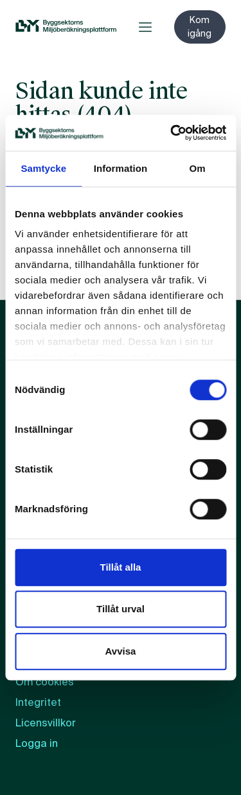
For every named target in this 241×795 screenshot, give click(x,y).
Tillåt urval (120, 608)
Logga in (36, 743)
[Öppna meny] (145, 27)
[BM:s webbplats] (65, 27)
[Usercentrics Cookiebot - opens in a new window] (171, 132)
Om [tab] (198, 168)
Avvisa (120, 651)
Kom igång (199, 26)
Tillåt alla (120, 567)
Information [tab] (121, 168)
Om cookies (44, 682)
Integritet (38, 702)
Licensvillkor (45, 723)
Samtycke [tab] (43, 168)
